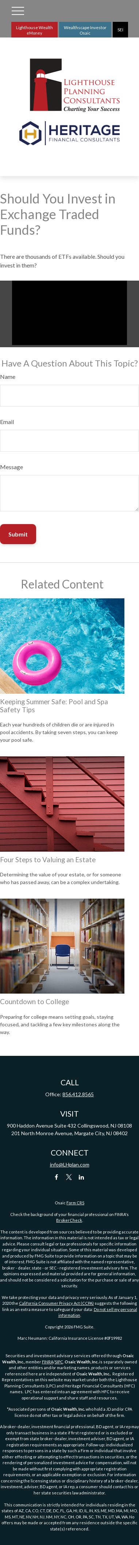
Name (7, 376)
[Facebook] (56, 1177)
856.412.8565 (78, 1094)
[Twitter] (69, 1177)
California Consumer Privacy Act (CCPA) (56, 1303)
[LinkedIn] (81, 1177)
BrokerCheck (69, 1220)
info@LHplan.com (69, 1164)
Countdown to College (34, 1002)
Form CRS (75, 1202)
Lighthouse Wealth (34, 30)
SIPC (59, 1361)
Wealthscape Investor (85, 30)
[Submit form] (18, 534)
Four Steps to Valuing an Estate (48, 860)
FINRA (47, 1361)
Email (7, 421)
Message (11, 466)
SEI (120, 29)
